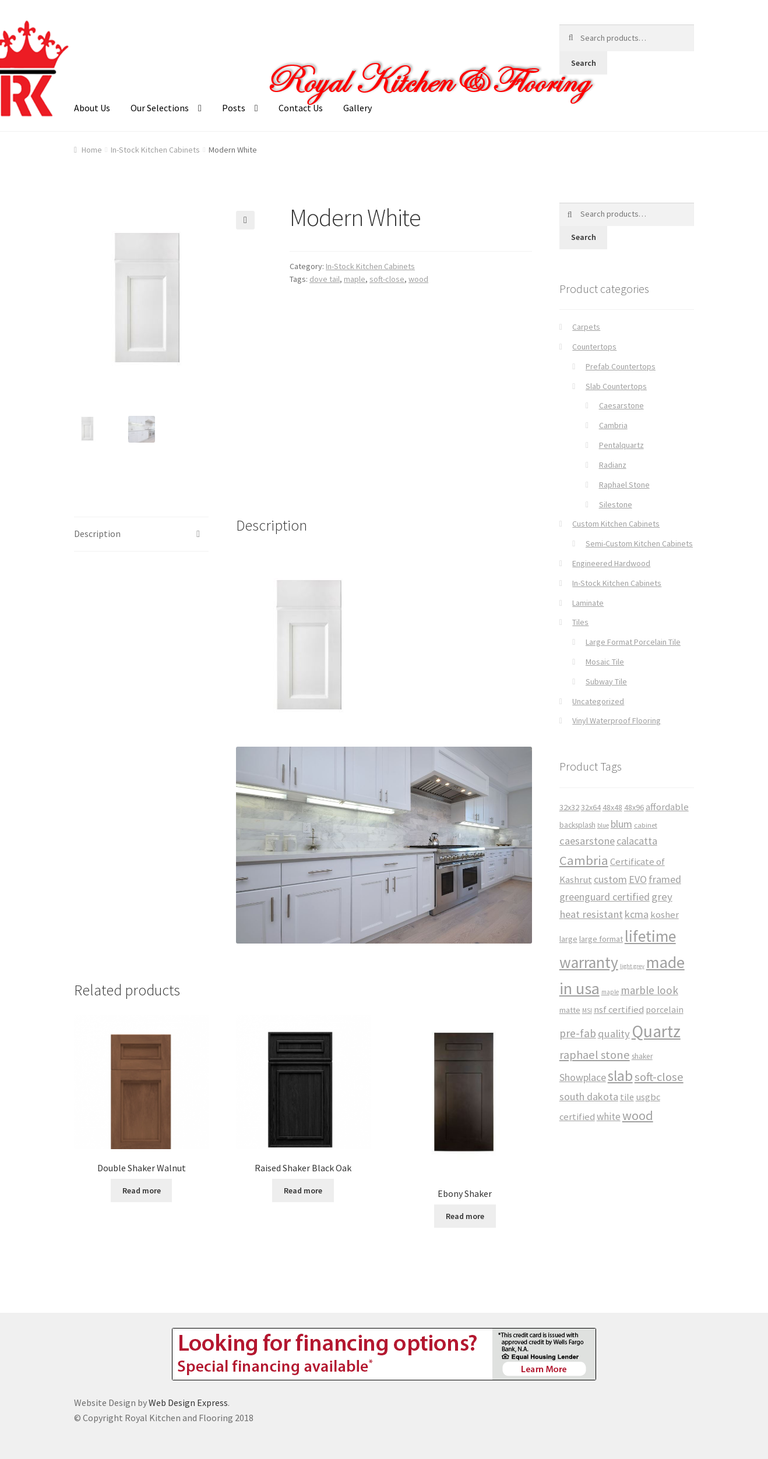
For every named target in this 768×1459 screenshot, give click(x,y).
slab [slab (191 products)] (620, 1075)
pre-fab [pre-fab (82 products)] (577, 1033)
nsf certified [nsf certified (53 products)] (619, 1010)
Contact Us (301, 108)
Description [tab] (97, 532)
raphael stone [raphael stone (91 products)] (594, 1054)
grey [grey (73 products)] (661, 896)
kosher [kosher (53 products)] (664, 915)
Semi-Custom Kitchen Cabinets (639, 543)
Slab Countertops (616, 386)
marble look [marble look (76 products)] (649, 990)
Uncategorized (598, 701)
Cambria (613, 425)
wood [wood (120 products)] (637, 1115)
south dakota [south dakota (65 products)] (588, 1096)
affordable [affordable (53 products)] (667, 807)
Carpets (586, 327)
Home (92, 149)
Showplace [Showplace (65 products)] (582, 1077)
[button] (245, 220)
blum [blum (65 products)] (621, 824)
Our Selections (160, 108)
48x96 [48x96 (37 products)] (634, 807)
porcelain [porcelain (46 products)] (665, 1009)
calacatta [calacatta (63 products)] (636, 840)
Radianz (612, 465)
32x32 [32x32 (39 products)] (569, 807)
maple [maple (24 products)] (610, 992)
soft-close (386, 279)
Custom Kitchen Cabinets (616, 523)
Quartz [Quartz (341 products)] (656, 1031)
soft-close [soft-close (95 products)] (659, 1076)
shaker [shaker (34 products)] (642, 1056)
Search (583, 63)
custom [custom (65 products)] (610, 879)
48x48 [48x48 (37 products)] (612, 807)
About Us (92, 108)
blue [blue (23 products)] (603, 825)
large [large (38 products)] (568, 939)
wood (418, 279)
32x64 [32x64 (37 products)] (591, 807)
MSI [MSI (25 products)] (587, 1010)
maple (354, 279)
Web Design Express (188, 1401)
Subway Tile (606, 681)
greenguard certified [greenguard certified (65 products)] (604, 896)
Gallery (357, 108)
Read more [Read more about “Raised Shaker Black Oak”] (303, 1189)
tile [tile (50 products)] (627, 1097)
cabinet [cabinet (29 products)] (645, 825)
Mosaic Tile (605, 661)
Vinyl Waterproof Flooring (616, 720)
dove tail (324, 279)
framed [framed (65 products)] (665, 879)
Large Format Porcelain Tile (633, 642)
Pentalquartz (621, 445)
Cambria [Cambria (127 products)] (583, 860)
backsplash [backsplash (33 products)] (577, 825)
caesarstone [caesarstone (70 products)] (587, 840)
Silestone (615, 504)
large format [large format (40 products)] (601, 939)
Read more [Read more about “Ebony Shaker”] (465, 1215)
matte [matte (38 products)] (569, 1010)
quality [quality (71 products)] (614, 1033)
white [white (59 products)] (609, 1116)
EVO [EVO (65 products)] (638, 879)
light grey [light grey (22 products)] (632, 966)
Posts (233, 108)
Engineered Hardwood (611, 563)
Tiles (580, 622)
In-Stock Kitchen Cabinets (155, 149)
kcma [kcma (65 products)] (637, 914)
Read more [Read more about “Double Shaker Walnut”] (141, 1189)
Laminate (588, 603)
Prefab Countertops (621, 366)
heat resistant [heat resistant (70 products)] (591, 914)
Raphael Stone (624, 484)
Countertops (594, 346)
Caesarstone (621, 405)
